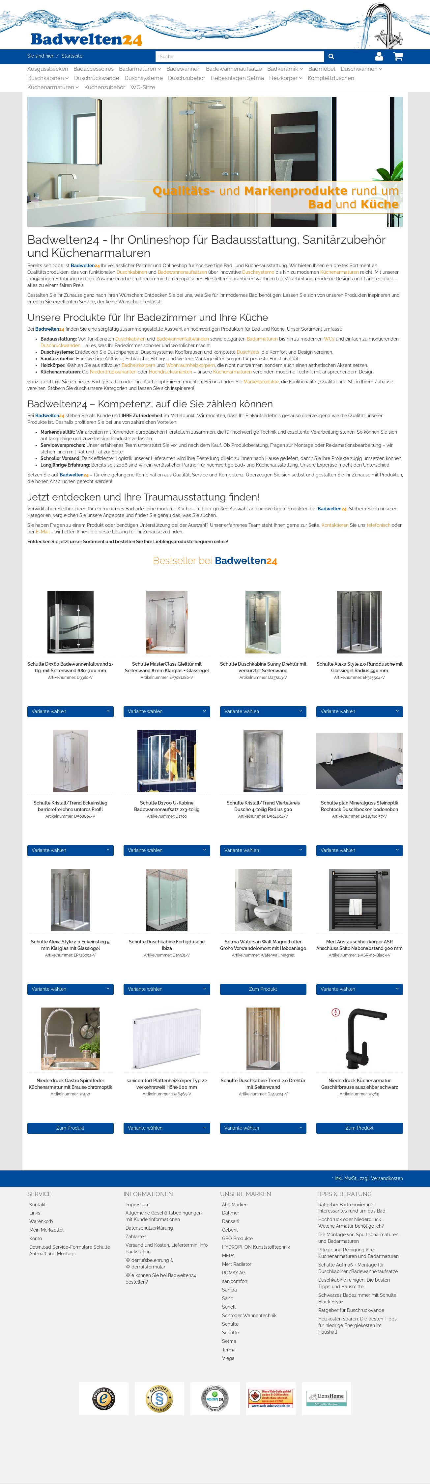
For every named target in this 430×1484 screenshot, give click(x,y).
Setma (229, 1341)
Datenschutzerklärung (149, 1228)
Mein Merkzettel (46, 1230)
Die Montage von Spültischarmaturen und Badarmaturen (358, 1238)
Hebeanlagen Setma (237, 78)
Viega (228, 1358)
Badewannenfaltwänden (183, 339)
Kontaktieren (335, 525)
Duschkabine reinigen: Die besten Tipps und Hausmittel (354, 1283)
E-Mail (43, 531)
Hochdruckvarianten (170, 371)
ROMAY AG (233, 1272)
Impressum (138, 1204)
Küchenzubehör (104, 87)
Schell (229, 1307)
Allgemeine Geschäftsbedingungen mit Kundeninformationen (164, 1216)
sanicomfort (235, 1281)
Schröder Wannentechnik (249, 1315)
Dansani (230, 1221)
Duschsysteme (144, 78)
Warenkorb (41, 1221)
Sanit (227, 1298)
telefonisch (378, 525)
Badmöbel (321, 68)
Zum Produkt (263, 989)
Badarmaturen (140, 68)
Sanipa (229, 1289)
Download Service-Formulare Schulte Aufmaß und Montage (69, 1250)
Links (34, 1212)
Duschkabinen (48, 78)
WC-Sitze (142, 87)
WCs (329, 339)
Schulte (230, 1324)
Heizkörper (285, 78)
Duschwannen (362, 68)
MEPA (228, 1255)
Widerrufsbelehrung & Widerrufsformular (149, 1263)
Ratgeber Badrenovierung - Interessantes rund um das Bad (352, 1208)
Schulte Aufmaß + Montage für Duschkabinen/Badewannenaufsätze (358, 1268)
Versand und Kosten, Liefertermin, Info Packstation (167, 1248)
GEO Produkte (237, 1238)
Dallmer (230, 1212)
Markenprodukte (261, 381)
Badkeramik (285, 68)
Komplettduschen (331, 78)
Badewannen (183, 68)
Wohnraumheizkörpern (190, 365)
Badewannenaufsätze (234, 68)
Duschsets (248, 352)
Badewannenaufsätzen (182, 272)
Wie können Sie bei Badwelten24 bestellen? (161, 1279)
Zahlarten (136, 1236)
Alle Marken (234, 1204)
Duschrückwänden (60, 345)
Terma (229, 1349)
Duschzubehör (186, 78)
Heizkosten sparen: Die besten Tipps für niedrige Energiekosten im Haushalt (357, 1325)
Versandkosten (387, 1178)
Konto (35, 1238)
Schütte (230, 1332)
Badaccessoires (93, 68)
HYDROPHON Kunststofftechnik (256, 1247)
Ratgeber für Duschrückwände (351, 1310)
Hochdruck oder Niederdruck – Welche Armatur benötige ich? (351, 1223)
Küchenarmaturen (53, 87)
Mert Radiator (236, 1264)
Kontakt (37, 1204)
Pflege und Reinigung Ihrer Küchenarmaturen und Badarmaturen (358, 1253)
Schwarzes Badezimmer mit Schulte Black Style (357, 1298)
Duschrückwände (96, 78)
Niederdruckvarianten (113, 371)
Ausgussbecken (47, 68)
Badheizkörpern (138, 365)
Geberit (230, 1230)
